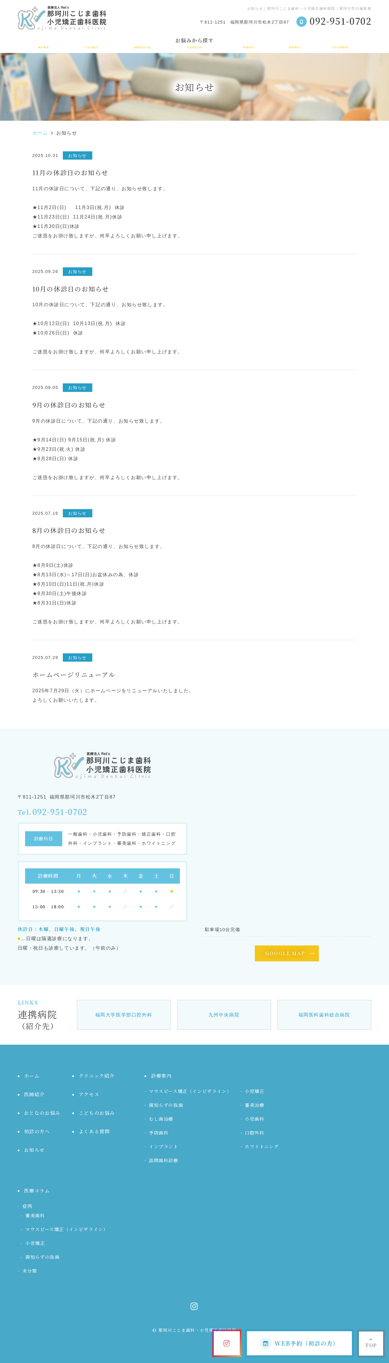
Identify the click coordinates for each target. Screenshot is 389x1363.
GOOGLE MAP (285, 953)
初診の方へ (248, 43)
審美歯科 (35, 1215)
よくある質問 (94, 1131)
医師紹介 (34, 1094)
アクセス (89, 1094)
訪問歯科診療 (163, 1160)
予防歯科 (158, 1133)
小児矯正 (254, 1091)
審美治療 (254, 1105)
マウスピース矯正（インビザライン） (190, 1091)
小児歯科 (254, 1119)
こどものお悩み (97, 1112)
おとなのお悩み (42, 1112)
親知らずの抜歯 (166, 1105)
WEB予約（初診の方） (299, 1343)
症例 (27, 1206)
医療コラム (340, 43)
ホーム (43, 43)
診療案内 (143, 43)
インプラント (163, 1146)
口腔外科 (254, 1133)
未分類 (29, 1271)
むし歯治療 (161, 1119)
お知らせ (294, 43)
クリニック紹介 (92, 43)
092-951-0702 (60, 812)
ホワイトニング (262, 1146)
